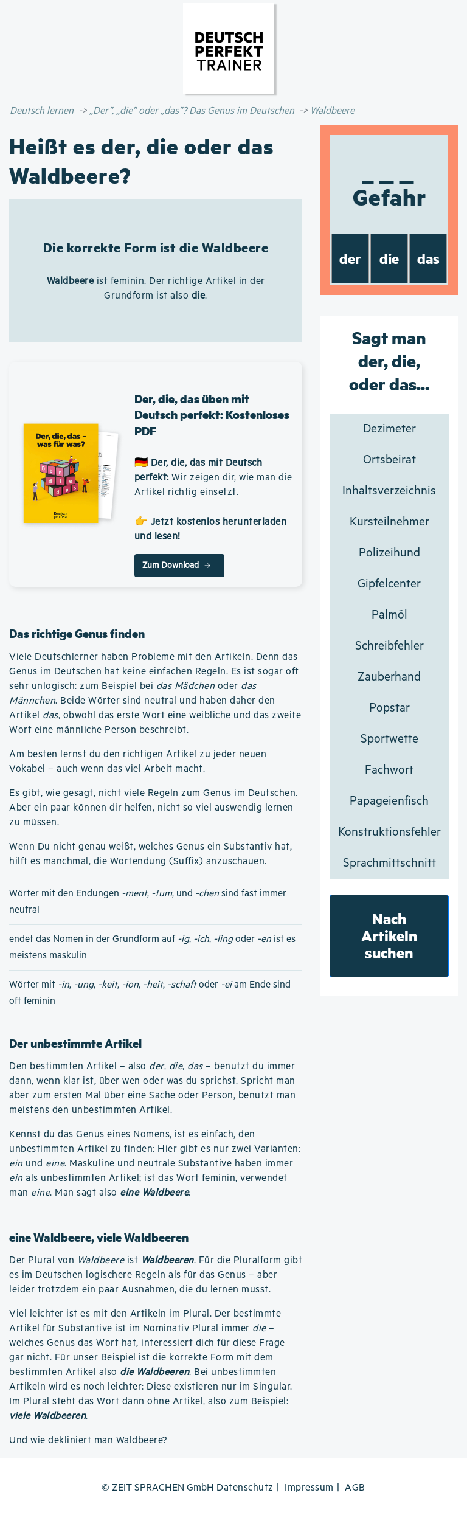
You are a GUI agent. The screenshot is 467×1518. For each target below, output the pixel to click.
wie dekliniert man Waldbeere (96, 1440)
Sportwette (389, 739)
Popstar (389, 708)
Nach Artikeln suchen (389, 936)
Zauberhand (389, 677)
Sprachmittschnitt (389, 863)
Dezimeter (389, 429)
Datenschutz (245, 1488)
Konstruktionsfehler (389, 832)
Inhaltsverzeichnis (389, 491)
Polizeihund (389, 553)
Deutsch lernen (42, 111)
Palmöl (389, 615)
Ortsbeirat (389, 460)
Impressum (309, 1488)
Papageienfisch (389, 801)
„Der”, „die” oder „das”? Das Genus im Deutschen (191, 111)
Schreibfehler (389, 646)
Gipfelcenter (389, 584)
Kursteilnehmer (389, 522)
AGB (355, 1488)
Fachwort (389, 770)
